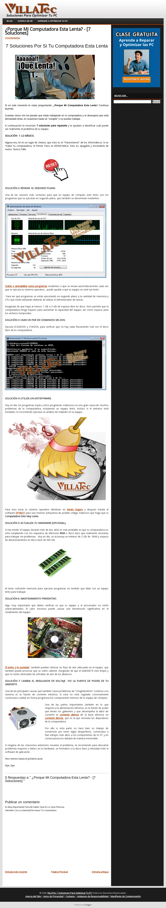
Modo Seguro (75, 509)
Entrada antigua (100, 871)
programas (41, 286)
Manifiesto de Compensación (126, 896)
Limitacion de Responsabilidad (93, 896)
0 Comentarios (12, 37)
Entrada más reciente (16, 871)
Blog (10, 21)
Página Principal (59, 871)
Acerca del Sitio (33, 896)
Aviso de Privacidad (53, 896)
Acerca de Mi (25, 21)
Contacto (70, 896)
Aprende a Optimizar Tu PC (53, 21)
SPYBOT (20, 512)
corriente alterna (69, 714)
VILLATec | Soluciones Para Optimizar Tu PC (69, 892)
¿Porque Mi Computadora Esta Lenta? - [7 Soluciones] (48, 31)
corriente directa (54, 718)
